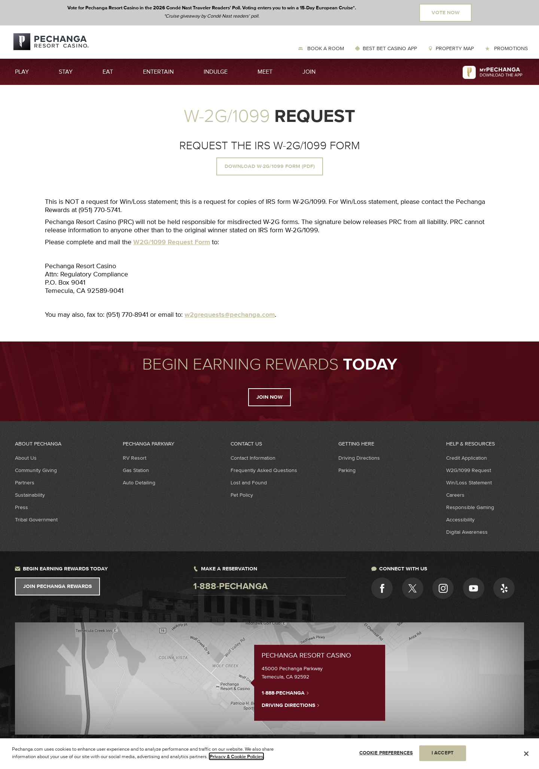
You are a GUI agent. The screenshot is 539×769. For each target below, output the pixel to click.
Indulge (216, 72)
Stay (66, 72)
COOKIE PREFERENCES (386, 756)
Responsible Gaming (470, 507)
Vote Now (446, 12)
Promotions (510, 48)
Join (309, 72)
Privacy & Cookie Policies (236, 759)
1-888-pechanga (230, 586)
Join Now (269, 397)
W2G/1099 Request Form (171, 242)
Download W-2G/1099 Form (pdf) (270, 166)
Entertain (158, 72)
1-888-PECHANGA (285, 693)
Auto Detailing (139, 483)
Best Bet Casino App (390, 48)
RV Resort (134, 458)
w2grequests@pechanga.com (230, 315)
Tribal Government (36, 520)
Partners (24, 483)
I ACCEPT (443, 756)
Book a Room (325, 48)
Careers (455, 495)
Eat (108, 72)
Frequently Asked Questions (264, 470)
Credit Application (466, 458)
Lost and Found (249, 483)
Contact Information (253, 458)
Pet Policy (242, 495)
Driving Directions (359, 458)
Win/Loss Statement (469, 483)
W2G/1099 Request (468, 470)
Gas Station (136, 470)
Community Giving (36, 470)
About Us (26, 458)
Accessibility (460, 520)
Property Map (455, 48)
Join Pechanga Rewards (57, 586)
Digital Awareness (467, 532)
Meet (265, 72)
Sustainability (30, 495)
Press (21, 507)
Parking (347, 470)
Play (22, 72)
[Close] (526, 756)
